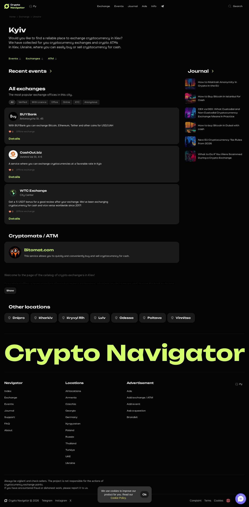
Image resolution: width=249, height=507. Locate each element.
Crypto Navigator (124, 353)
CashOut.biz (31, 154)
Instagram (61, 500)
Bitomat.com (39, 250)
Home (12, 16)
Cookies (218, 500)
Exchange (24, 16)
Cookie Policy (118, 497)
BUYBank (28, 114)
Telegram (47, 500)
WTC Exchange (33, 193)
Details (14, 138)
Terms (207, 500)
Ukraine (37, 16)
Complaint (195, 500)
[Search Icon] (236, 6)
